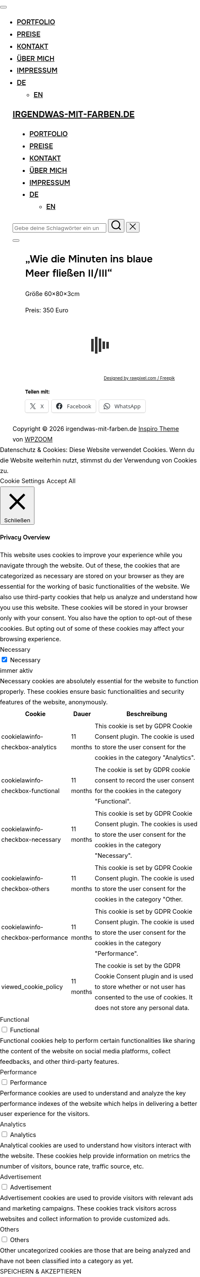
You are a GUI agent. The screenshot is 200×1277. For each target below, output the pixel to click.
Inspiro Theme (158, 428)
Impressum (37, 70)
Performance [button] (18, 1072)
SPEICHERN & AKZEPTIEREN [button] (41, 1271)
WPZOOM (39, 439)
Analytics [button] (13, 1124)
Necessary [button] (15, 649)
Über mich (36, 58)
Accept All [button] (61, 480)
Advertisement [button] (20, 1176)
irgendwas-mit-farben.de (73, 114)
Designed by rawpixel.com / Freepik (139, 378)
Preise (28, 34)
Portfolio (36, 22)
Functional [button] (14, 1019)
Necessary (25, 660)
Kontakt (32, 46)
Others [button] (9, 1229)
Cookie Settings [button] (22, 480)
